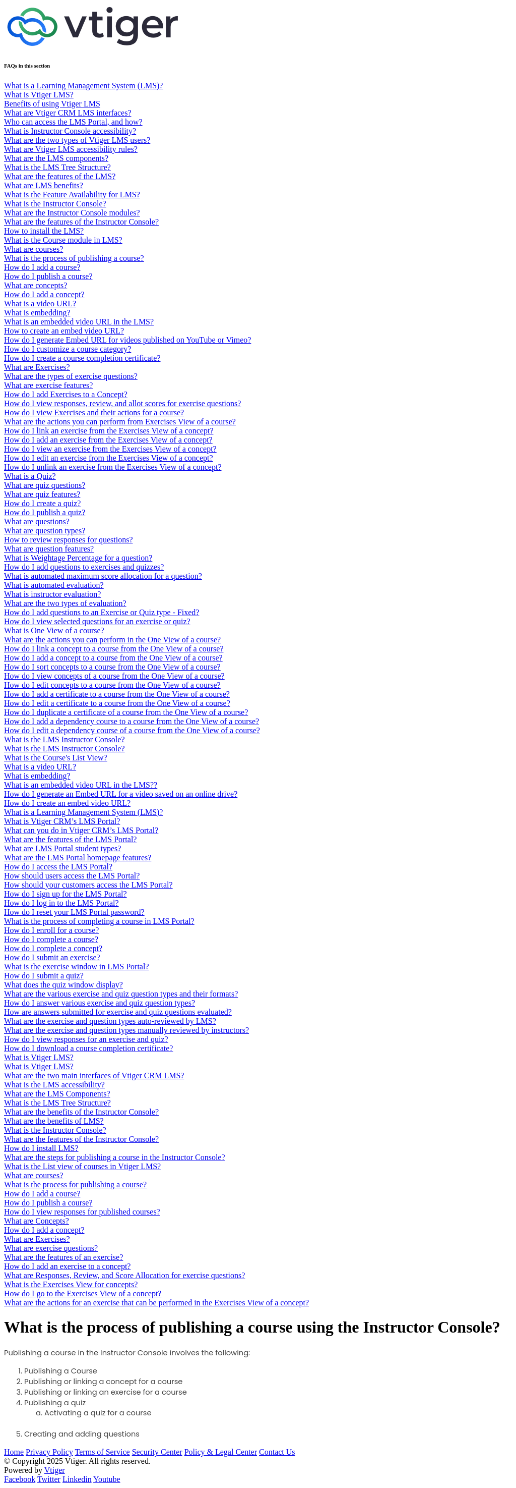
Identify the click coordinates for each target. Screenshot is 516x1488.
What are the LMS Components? (57, 1093)
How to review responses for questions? (68, 539)
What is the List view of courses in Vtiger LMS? (82, 1166)
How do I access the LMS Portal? (58, 866)
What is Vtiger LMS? (39, 94)
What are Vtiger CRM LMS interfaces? (68, 112)
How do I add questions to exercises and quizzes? (84, 567)
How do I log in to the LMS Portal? (61, 903)
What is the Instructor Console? (55, 203)
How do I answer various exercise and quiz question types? (99, 1003)
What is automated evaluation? (54, 585)
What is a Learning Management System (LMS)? (83, 85)
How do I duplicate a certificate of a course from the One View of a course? (126, 712)
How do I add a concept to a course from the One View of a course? (113, 657)
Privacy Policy (49, 1452)
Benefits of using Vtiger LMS (52, 103)
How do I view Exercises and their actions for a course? (94, 412)
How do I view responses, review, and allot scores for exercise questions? (122, 403)
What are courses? (33, 249)
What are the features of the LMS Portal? (70, 839)
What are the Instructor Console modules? (72, 212)
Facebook (19, 1479)
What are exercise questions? (51, 1248)
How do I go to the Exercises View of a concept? (82, 1293)
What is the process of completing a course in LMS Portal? (99, 921)
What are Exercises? (37, 367)
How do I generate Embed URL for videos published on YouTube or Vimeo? (127, 340)
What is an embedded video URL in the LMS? (79, 321)
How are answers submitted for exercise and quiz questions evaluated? (118, 1012)
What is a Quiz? (30, 476)
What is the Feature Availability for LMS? (72, 194)
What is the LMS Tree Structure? (57, 167)
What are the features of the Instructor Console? (81, 221)
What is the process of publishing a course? (74, 258)
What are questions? (37, 521)
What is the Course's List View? (55, 757)
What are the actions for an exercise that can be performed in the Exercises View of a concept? (156, 1302)
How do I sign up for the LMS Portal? (65, 894)
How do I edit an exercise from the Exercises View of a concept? (108, 458)
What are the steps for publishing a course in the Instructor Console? (114, 1157)
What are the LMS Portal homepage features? (77, 857)
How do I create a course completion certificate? (82, 358)
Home (14, 1452)
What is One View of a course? (54, 630)
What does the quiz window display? (63, 984)
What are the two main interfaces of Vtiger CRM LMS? (94, 1075)
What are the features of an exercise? (63, 1257)
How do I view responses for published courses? (82, 1211)
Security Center (157, 1452)
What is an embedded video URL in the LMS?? (80, 785)
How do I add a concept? (44, 294)
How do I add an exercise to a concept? (67, 1266)
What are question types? (44, 530)
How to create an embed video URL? (64, 330)
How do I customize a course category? (67, 349)
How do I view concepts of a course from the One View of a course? (114, 676)
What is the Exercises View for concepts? (71, 1284)
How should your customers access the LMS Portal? (88, 884)
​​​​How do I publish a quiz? (44, 512)
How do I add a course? (42, 267)
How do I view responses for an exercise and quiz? (86, 1039)
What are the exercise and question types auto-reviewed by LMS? (110, 1021)
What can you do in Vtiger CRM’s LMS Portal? (81, 830)
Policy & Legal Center (220, 1452)
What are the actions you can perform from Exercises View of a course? (120, 421)
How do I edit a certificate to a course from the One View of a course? (117, 703)
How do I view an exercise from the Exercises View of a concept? (110, 449)
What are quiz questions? (44, 485)
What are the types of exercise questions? (71, 376)
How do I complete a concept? (53, 948)
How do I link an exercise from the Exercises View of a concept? (108, 430)
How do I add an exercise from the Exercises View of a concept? (108, 439)
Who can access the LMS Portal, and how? (73, 122)
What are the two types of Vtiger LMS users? (77, 140)
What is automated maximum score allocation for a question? (103, 576)
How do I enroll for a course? (51, 930)
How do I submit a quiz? (44, 975)
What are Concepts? (36, 1221)
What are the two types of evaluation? (65, 603)
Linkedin (77, 1479)
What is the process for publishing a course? (75, 1184)
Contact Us (277, 1452)
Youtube (106, 1479)
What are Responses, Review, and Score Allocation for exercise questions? (124, 1275)
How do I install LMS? (41, 1148)
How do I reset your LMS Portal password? (74, 912)
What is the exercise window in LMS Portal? (76, 966)
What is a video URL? (40, 303)
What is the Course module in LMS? (63, 240)
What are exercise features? (48, 385)
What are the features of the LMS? (59, 176)
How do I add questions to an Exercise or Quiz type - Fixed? (101, 612)
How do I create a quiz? (42, 503)
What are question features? (49, 548)
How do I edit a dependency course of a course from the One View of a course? (132, 730)
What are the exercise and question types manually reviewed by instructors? (126, 1030)
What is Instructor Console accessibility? (70, 131)
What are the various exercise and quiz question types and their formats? (121, 993)
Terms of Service (102, 1452)
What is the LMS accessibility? (54, 1084)
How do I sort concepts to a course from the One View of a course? (112, 667)
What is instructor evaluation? (52, 594)
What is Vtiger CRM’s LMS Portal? (62, 821)
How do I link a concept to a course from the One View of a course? (113, 648)
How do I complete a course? (51, 939)
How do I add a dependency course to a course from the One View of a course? (131, 721)
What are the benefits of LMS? (54, 1121)
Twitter (48, 1479)
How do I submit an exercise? (52, 957)
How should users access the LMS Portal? (72, 875)
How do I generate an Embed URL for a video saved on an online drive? (120, 794)
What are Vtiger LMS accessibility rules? (71, 149)
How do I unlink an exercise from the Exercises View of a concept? (112, 467)
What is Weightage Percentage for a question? (78, 558)
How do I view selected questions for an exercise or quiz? (97, 621)
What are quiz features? (42, 494)
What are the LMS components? (56, 158)
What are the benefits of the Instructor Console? (81, 1112)
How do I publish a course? (48, 276)
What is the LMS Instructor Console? (64, 739)
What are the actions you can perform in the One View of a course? (112, 639)
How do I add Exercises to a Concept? (65, 394)
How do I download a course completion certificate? (88, 1048)
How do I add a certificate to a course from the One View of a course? (117, 694)
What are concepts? (35, 285)
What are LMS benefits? (43, 185)
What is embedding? (37, 312)
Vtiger (54, 1470)
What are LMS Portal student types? (62, 848)
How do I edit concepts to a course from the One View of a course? (112, 685)
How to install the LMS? (44, 231)
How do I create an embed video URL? (67, 803)
